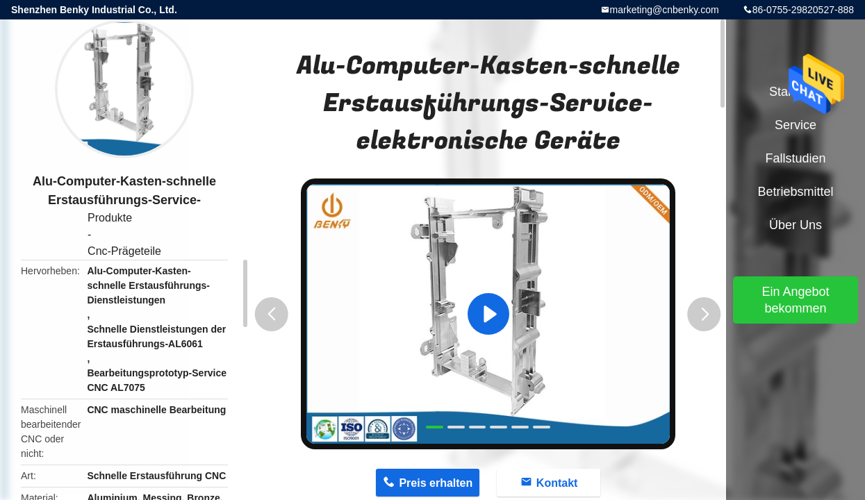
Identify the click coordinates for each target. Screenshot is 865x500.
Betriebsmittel (795, 192)
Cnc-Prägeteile (124, 251)
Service (795, 125)
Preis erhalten (435, 483)
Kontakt (557, 483)
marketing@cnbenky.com (664, 9)
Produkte (110, 218)
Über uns (795, 225)
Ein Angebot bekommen (795, 300)
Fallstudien (795, 158)
